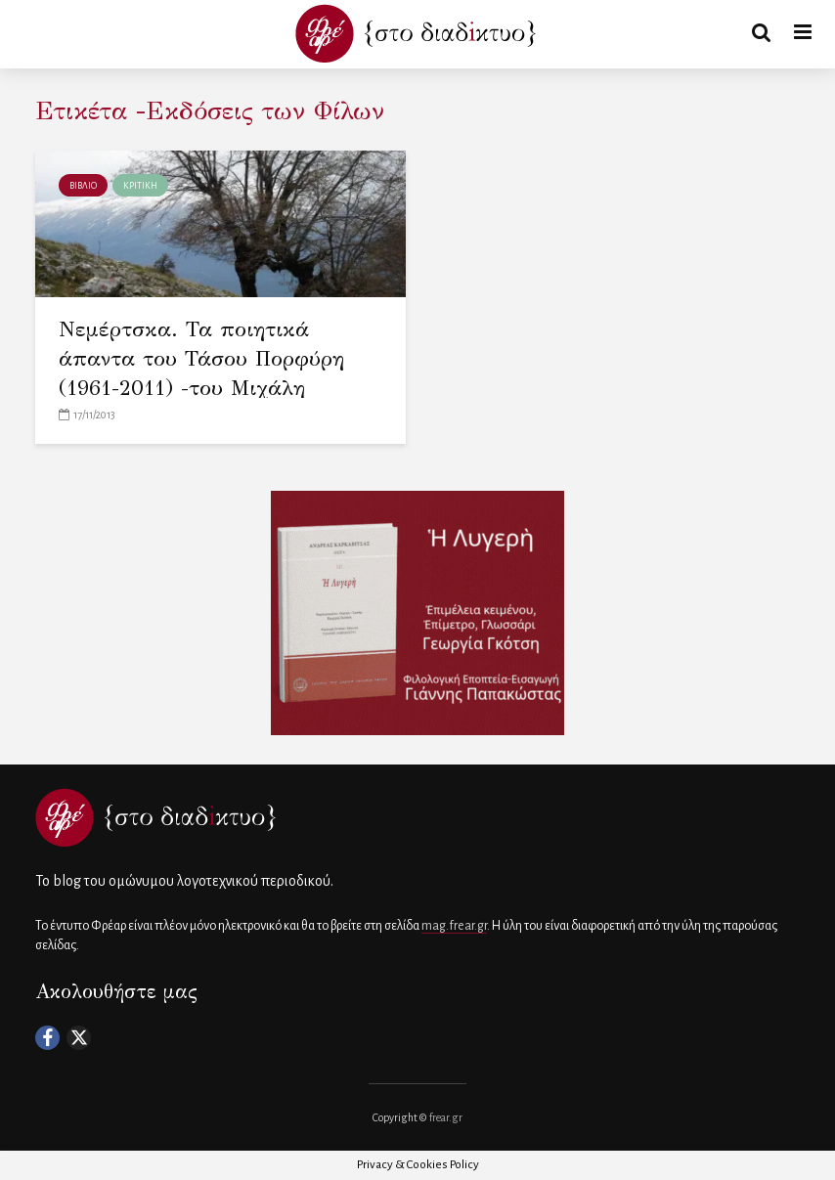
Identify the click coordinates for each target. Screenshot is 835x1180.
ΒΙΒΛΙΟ (83, 186)
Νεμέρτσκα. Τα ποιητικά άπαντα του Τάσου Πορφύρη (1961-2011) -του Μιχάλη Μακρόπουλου (201, 373)
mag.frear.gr (454, 926)
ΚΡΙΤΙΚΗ (140, 186)
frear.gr (445, 1117)
